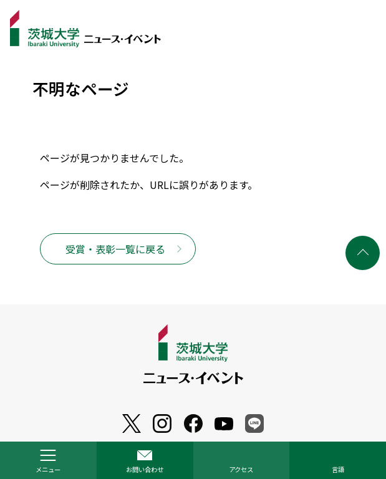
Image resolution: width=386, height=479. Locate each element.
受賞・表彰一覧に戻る (115, 248)
